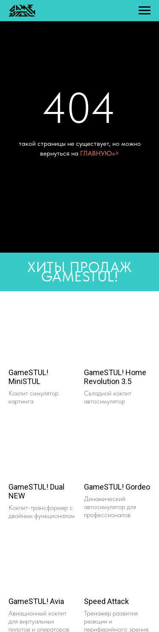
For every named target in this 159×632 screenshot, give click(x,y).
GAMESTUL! (79, 276)
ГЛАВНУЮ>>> (99, 153)
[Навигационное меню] (145, 10)
